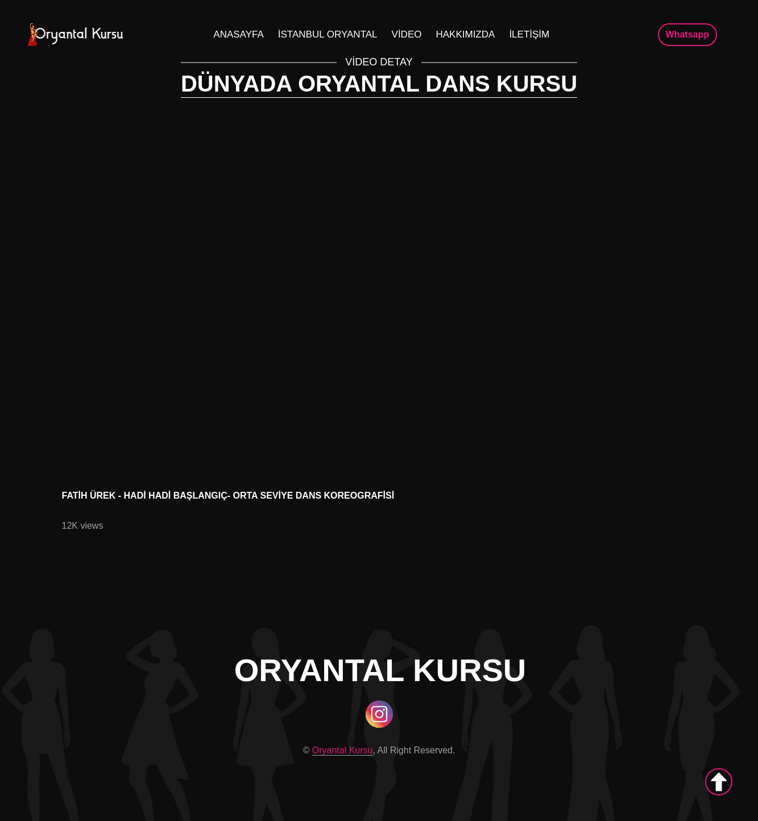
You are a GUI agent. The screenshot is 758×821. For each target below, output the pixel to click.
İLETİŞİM (529, 34)
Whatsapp (687, 34)
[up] (718, 781)
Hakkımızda (465, 34)
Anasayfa (238, 34)
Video (407, 34)
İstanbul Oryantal (328, 34)
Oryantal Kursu (342, 750)
